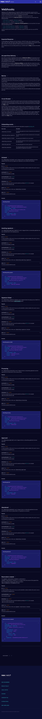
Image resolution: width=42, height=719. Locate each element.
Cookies (3, 691)
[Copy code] (38, 205)
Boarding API (31, 126)
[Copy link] (15, 39)
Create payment (6, 20)
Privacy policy (5, 683)
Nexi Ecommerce (5, 679)
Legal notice (5, 687)
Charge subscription (7, 21)
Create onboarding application (9, 26)
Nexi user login (5, 702)
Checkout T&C (5, 694)
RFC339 (27, 182)
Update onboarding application (9, 27)
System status (5, 698)
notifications (15, 20)
